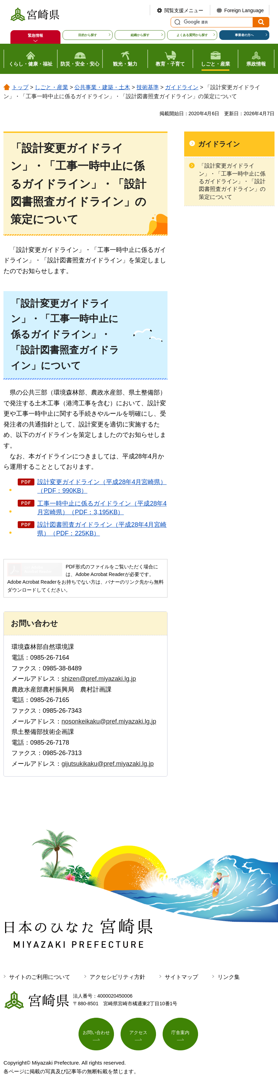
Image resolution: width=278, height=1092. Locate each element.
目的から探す (87, 35)
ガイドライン (181, 87)
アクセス (138, 1033)
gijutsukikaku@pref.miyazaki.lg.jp (108, 763)
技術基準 (148, 87)
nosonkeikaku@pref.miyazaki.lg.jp (109, 721)
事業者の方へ (244, 35)
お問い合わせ (96, 1033)
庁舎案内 (180, 1033)
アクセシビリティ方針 (117, 977)
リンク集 (229, 977)
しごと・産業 (51, 87)
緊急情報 (35, 35)
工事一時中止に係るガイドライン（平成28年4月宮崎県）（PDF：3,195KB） (101, 508)
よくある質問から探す (192, 35)
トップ (20, 87)
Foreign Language (244, 10)
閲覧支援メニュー (183, 10)
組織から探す (140, 35)
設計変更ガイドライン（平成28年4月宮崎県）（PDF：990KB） (101, 486)
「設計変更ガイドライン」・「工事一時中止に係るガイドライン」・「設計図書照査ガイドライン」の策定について (232, 181)
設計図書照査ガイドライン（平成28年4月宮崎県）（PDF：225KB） (101, 529)
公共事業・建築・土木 (102, 87)
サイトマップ (181, 977)
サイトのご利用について (39, 977)
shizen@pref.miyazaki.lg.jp (99, 678)
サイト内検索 (176, 22)
